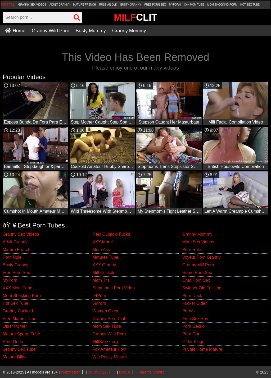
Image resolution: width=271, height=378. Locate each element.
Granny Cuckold (18, 311)
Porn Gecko (193, 326)
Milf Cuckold (103, 272)
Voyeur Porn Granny (201, 257)
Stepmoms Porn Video (113, 288)
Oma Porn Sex (196, 280)
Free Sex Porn (196, 318)
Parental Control (151, 372)
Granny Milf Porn (198, 265)
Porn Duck (192, 295)
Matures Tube (105, 257)
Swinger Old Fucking (202, 288)
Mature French (84, 4)
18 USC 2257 (99, 372)
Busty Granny (130, 4)
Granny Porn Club (109, 318)
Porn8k (189, 311)
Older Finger (194, 341)
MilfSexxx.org (105, 341)
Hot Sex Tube (250, 4)
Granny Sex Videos (32, 4)
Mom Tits (101, 280)
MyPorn (175, 4)
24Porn (99, 295)
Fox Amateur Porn (109, 349)
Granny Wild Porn (50, 30)
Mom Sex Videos (198, 242)
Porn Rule (12, 257)
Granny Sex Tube (19, 349)
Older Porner (15, 326)
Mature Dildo (15, 357)
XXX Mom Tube (194, 4)
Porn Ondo (13, 341)
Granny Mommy (129, 30)
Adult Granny (59, 4)
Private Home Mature (202, 349)
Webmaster (70, 372)
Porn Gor (191, 334)
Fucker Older (194, 303)
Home (15, 30)
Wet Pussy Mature (109, 357)
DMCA (124, 372)
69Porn (99, 303)
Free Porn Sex (155, 4)
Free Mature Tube (19, 318)
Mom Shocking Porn (222, 4)
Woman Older (105, 311)
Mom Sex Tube (106, 326)
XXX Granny (104, 265)
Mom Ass (101, 249)
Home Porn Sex (197, 272)
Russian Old (108, 4)
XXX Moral (102, 242)
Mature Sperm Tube (21, 334)
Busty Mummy (91, 30)
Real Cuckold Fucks (111, 234)
